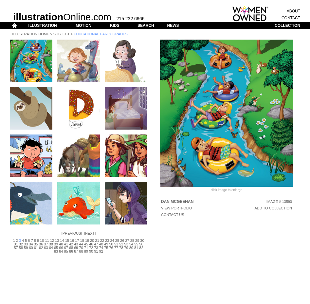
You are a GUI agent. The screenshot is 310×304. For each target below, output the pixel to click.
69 (76, 248)
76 (111, 248)
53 (126, 244)
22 (102, 240)
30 (142, 240)
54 (131, 244)
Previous (72, 233)
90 (91, 251)
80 (131, 248)
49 (106, 244)
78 (121, 248)
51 (116, 244)
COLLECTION (287, 25)
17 (77, 240)
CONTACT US (172, 215)
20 (92, 240)
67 (66, 248)
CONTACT (291, 18)
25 (117, 240)
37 (46, 244)
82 (141, 248)
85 (66, 251)
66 (61, 248)
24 (112, 240)
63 (46, 248)
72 (91, 248)
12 (52, 240)
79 (126, 248)
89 (86, 251)
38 (51, 244)
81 (136, 248)
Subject (61, 34)
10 (42, 240)
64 (51, 248)
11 (47, 240)
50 (111, 244)
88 (81, 251)
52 (121, 244)
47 (96, 244)
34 (31, 244)
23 (107, 240)
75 (106, 248)
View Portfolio (176, 208)
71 (86, 248)
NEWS (173, 25)
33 (26, 244)
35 (36, 244)
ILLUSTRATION (42, 25)
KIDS (114, 25)
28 (132, 240)
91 (96, 251)
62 (41, 248)
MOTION (83, 25)
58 (21, 248)
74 (101, 248)
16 (72, 240)
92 (101, 251)
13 (57, 240)
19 (87, 240)
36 (41, 244)
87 (76, 251)
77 (116, 248)
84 (61, 251)
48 (101, 244)
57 (16, 248)
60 (31, 248)
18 (82, 240)
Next (90, 233)
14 (62, 240)
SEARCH (145, 25)
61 (36, 248)
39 (56, 244)
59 (26, 248)
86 (71, 251)
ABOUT (293, 11)
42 (71, 244)
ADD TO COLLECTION (273, 208)
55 (136, 244)
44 (81, 244)
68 (71, 248)
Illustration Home (30, 34)
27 (127, 240)
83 (56, 251)
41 (66, 244)
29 (137, 240)
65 (56, 248)
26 (122, 240)
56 (141, 244)
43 (76, 244)
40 (61, 244)
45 (86, 244)
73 (96, 248)
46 (91, 244)
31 (16, 244)
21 (97, 240)
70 (81, 248)
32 (21, 244)
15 (67, 240)
